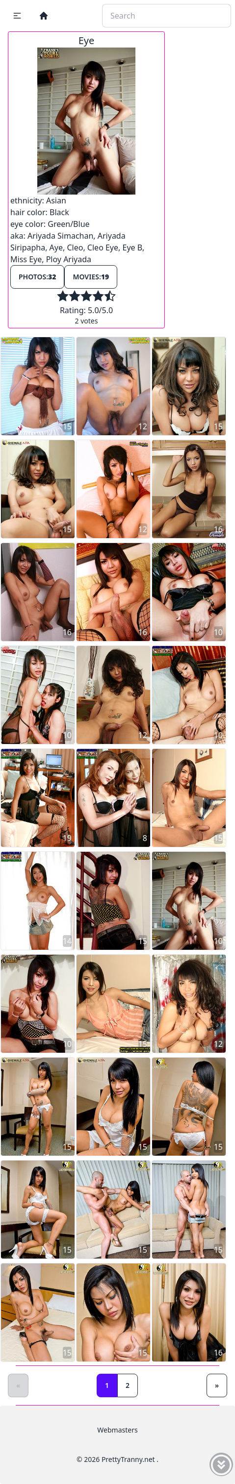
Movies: (91, 276)
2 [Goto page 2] (128, 1385)
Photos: (37, 276)
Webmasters (117, 1430)
